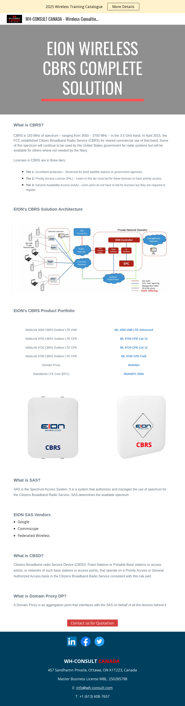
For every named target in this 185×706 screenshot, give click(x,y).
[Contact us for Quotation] (92, 623)
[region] (92, 6)
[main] (93, 69)
